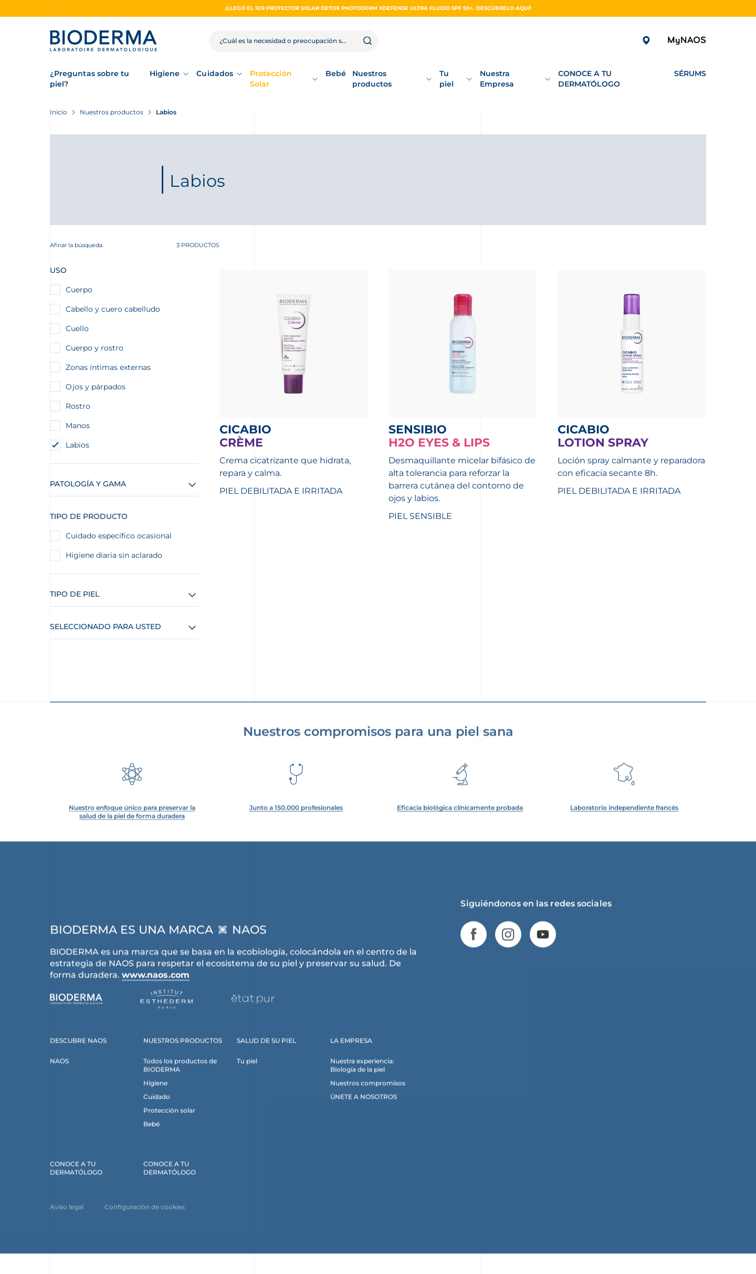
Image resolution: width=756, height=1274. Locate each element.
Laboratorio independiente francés (624, 820)
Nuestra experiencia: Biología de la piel (362, 1078)
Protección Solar (271, 79)
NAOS (59, 1074)
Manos (78, 425)
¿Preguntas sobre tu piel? (89, 79)
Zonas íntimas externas (108, 367)
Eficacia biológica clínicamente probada (460, 820)
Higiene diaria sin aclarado (114, 555)
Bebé (151, 1137)
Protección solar (169, 1123)
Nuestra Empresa (497, 79)
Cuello (77, 328)
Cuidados (214, 73)
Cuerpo (79, 289)
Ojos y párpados (95, 386)
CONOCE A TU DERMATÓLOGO (76, 1181)
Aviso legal (66, 1220)
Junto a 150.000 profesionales (296, 820)
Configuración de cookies (144, 1220)
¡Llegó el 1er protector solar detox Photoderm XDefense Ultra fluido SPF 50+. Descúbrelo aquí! (378, 8)
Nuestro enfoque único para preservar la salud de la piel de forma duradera (132, 824)
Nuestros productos (372, 79)
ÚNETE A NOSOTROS (363, 1109)
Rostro (78, 406)
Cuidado (156, 1109)
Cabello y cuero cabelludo (113, 309)
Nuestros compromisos (367, 1096)
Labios (77, 445)
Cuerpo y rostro (94, 348)
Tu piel (446, 79)
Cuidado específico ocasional (119, 535)
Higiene (165, 73)
